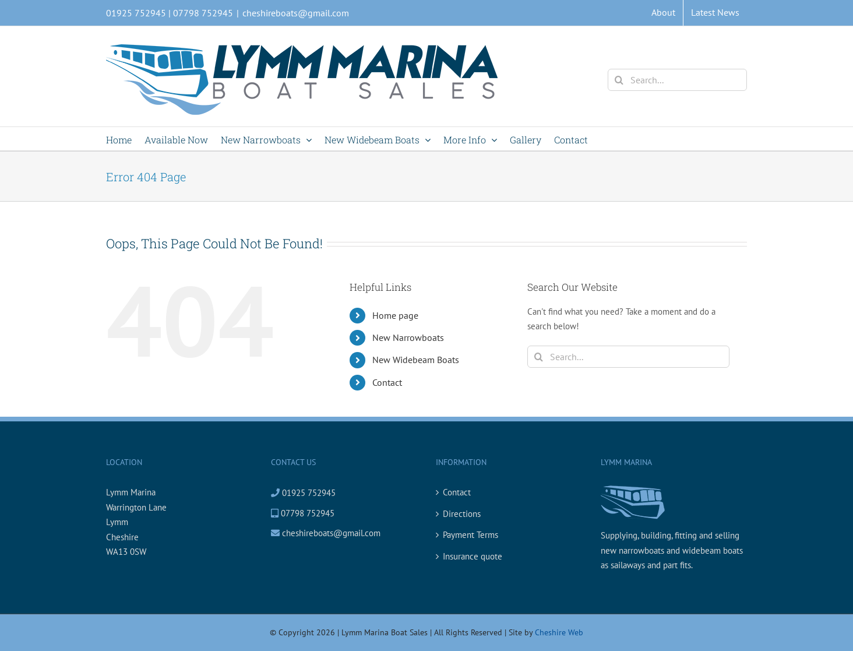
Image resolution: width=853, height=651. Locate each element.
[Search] (619, 80)
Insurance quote (472, 556)
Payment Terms (470, 534)
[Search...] (677, 80)
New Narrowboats (408, 337)
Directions (462, 513)
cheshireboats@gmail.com (295, 13)
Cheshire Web (559, 632)
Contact (387, 382)
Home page (395, 315)
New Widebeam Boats (415, 359)
